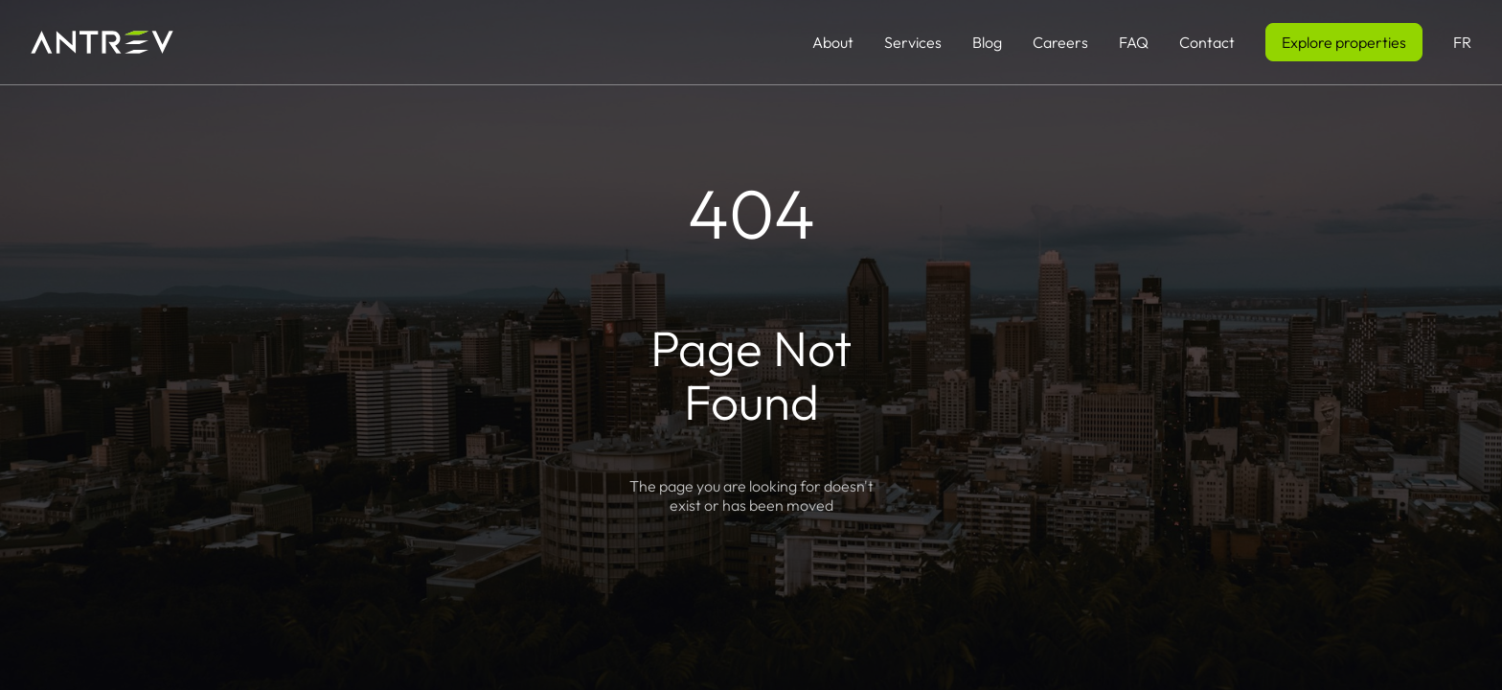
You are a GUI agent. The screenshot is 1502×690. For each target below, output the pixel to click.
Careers (1060, 42)
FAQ (1134, 42)
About (832, 42)
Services (913, 42)
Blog (987, 42)
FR (1462, 42)
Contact (1207, 42)
